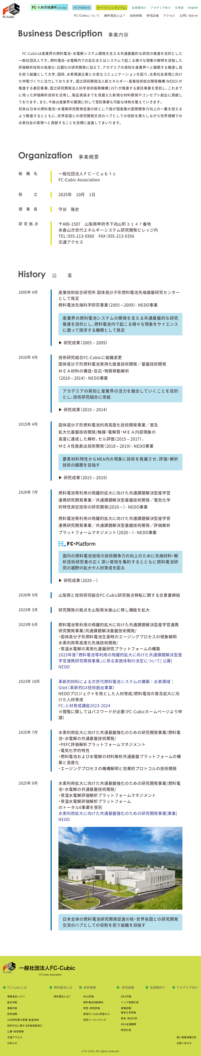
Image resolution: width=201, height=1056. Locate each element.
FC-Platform (82, 7)
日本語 (179, 7)
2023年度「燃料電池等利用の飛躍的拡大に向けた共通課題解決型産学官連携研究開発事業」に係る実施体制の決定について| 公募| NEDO (120, 661)
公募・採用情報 (15, 1031)
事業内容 (12, 1008)
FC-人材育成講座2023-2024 (84, 706)
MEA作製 (126, 996)
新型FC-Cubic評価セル (96, 1014)
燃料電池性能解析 (93, 1002)
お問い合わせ (189, 15)
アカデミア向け (161, 7)
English (193, 7)
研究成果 (12, 1014)
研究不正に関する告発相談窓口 (24, 1025)
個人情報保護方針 (187, 1037)
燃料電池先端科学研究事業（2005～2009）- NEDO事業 (108, 305)
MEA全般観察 (128, 1024)
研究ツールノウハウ (94, 1020)
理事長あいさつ (16, 996)
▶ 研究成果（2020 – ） (78, 580)
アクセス (169, 15)
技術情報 (136, 15)
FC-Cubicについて (87, 15)
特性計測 (126, 1030)
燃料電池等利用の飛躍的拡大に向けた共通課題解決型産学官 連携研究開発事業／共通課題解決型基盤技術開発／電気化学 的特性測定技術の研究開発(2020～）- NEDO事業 (114, 500)
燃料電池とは (63, 987)
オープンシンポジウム (111, 7)
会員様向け (139, 7)
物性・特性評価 (91, 1008)
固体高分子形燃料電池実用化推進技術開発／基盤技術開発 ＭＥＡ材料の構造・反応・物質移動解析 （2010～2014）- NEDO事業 (112, 371)
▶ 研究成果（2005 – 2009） (83, 343)
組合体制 (12, 1002)
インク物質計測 (130, 1002)
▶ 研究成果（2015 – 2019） (83, 478)
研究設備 (153, 15)
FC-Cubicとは (17, 987)
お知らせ (12, 1043)
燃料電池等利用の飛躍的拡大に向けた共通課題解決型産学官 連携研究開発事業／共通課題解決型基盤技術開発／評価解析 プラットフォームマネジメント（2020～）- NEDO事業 (114, 525)
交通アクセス (70, 242)
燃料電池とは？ (115, 15)
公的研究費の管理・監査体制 (23, 1020)
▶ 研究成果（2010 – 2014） (83, 410)
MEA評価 (88, 996)
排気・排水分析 (129, 1018)
